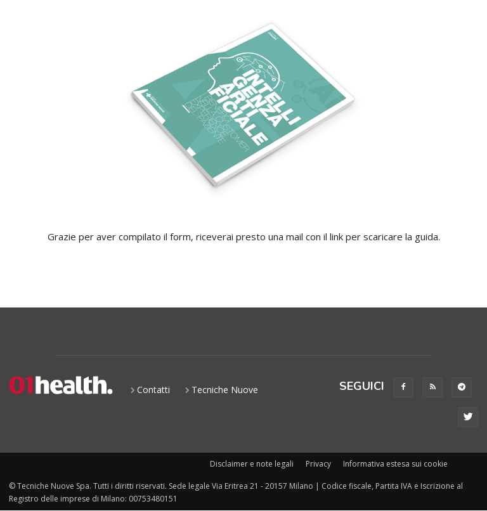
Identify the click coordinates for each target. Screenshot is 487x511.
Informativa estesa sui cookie (395, 463)
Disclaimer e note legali (252, 463)
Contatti (153, 390)
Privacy (318, 463)
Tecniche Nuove (225, 390)
